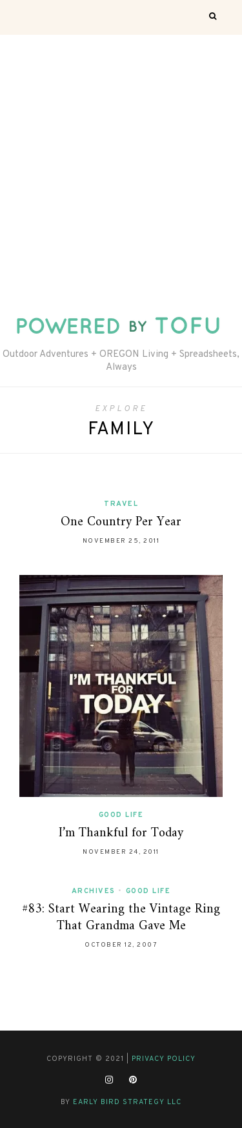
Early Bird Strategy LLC (127, 1102)
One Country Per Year (121, 522)
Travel (121, 504)
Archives (94, 891)
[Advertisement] (121, 162)
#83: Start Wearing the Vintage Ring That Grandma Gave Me (121, 918)
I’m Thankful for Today (121, 833)
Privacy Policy (164, 1058)
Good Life (121, 815)
